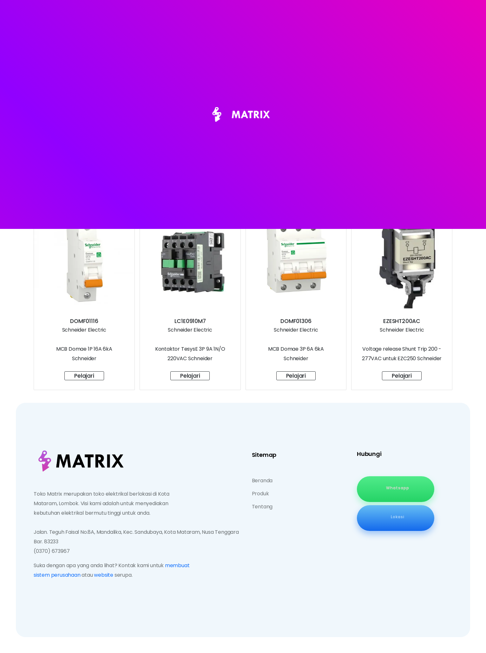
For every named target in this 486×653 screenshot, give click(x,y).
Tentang (262, 506)
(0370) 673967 (51, 551)
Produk (260, 493)
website (103, 575)
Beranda (262, 480)
